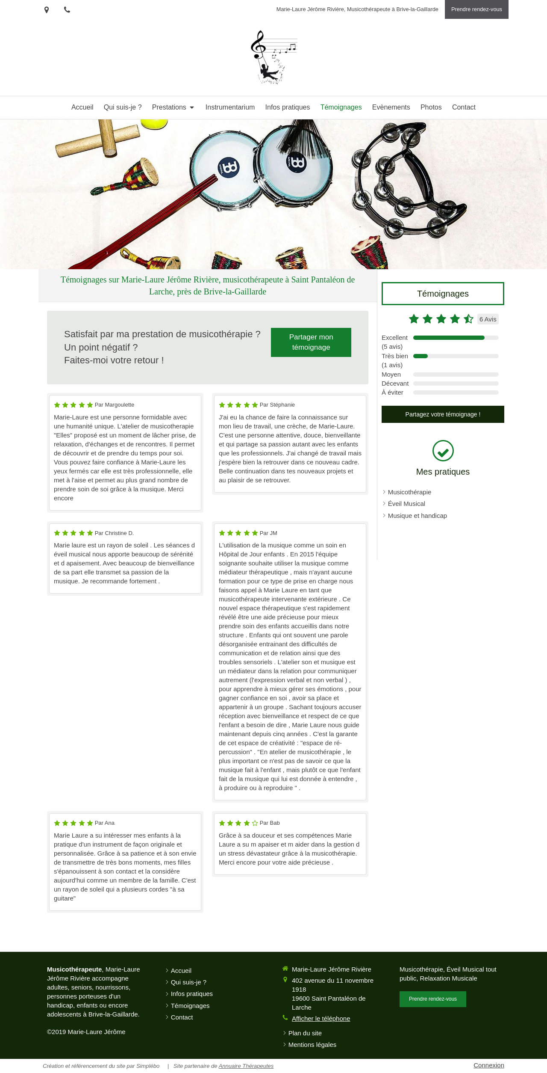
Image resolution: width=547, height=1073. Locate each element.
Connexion (488, 1065)
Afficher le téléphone (321, 1018)
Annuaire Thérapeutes (246, 1066)
